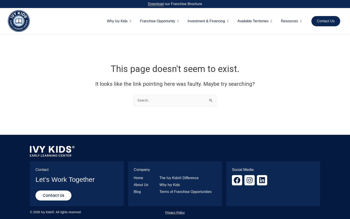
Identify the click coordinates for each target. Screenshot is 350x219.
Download (156, 4)
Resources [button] (291, 21)
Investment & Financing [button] (208, 21)
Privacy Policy (175, 212)
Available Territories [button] (255, 21)
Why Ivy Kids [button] (119, 21)
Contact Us (326, 21)
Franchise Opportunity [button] (159, 21)
